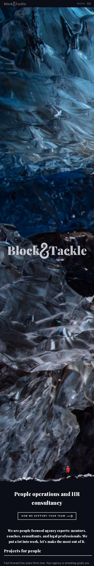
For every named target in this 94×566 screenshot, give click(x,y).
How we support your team (44, 516)
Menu (81, 3)
